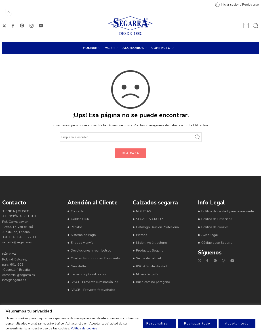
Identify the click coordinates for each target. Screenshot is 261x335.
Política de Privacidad (216, 219)
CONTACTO (160, 48)
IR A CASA (130, 153)
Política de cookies (84, 328)
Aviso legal (209, 235)
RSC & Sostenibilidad (151, 266)
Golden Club (80, 219)
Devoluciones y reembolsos (91, 250)
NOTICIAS (143, 211)
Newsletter (79, 266)
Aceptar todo (237, 323)
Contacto (77, 211)
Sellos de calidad (148, 258)
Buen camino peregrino (153, 282)
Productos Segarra (150, 250)
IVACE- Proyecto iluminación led (94, 282)
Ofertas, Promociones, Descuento (95, 258)
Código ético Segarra (216, 242)
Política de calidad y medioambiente (227, 211)
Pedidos (76, 227)
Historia (141, 235)
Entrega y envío (82, 242)
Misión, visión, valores (152, 242)
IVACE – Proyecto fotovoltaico (93, 289)
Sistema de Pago (83, 235)
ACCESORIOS (133, 48)
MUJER (110, 48)
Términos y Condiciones (88, 274)
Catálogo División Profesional (158, 227)
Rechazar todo (197, 323)
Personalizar (157, 323)
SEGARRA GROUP (149, 219)
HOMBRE (90, 48)
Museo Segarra (147, 274)
